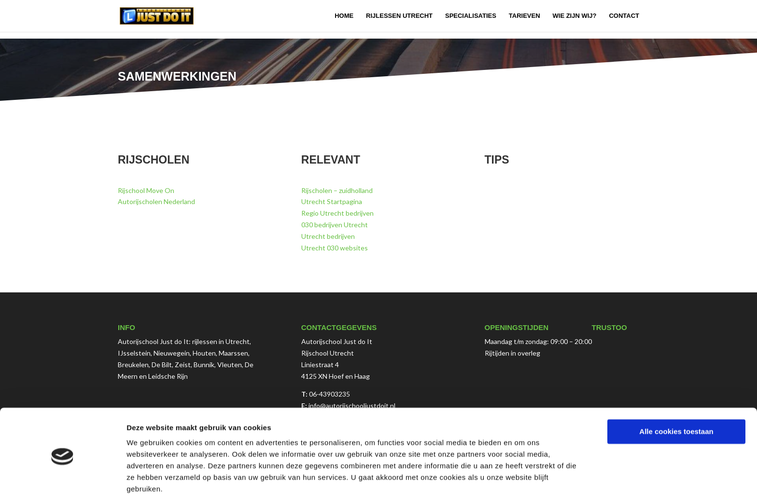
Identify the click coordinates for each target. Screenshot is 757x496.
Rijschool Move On (146, 190)
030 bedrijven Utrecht (334, 224)
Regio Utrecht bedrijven (337, 213)
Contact (624, 16)
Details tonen (149, 477)
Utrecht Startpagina (331, 201)
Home (344, 16)
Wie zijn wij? (575, 16)
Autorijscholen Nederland (156, 201)
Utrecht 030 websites (334, 248)
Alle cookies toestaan (676, 393)
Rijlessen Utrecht (399, 16)
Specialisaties (470, 16)
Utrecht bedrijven (328, 236)
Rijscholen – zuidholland (337, 190)
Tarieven (524, 16)
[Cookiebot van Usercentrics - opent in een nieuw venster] (62, 477)
